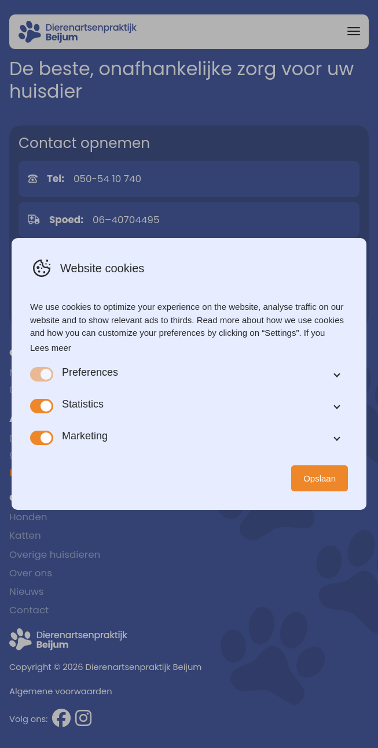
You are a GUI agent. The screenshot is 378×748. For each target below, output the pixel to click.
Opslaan (319, 478)
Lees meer (50, 348)
